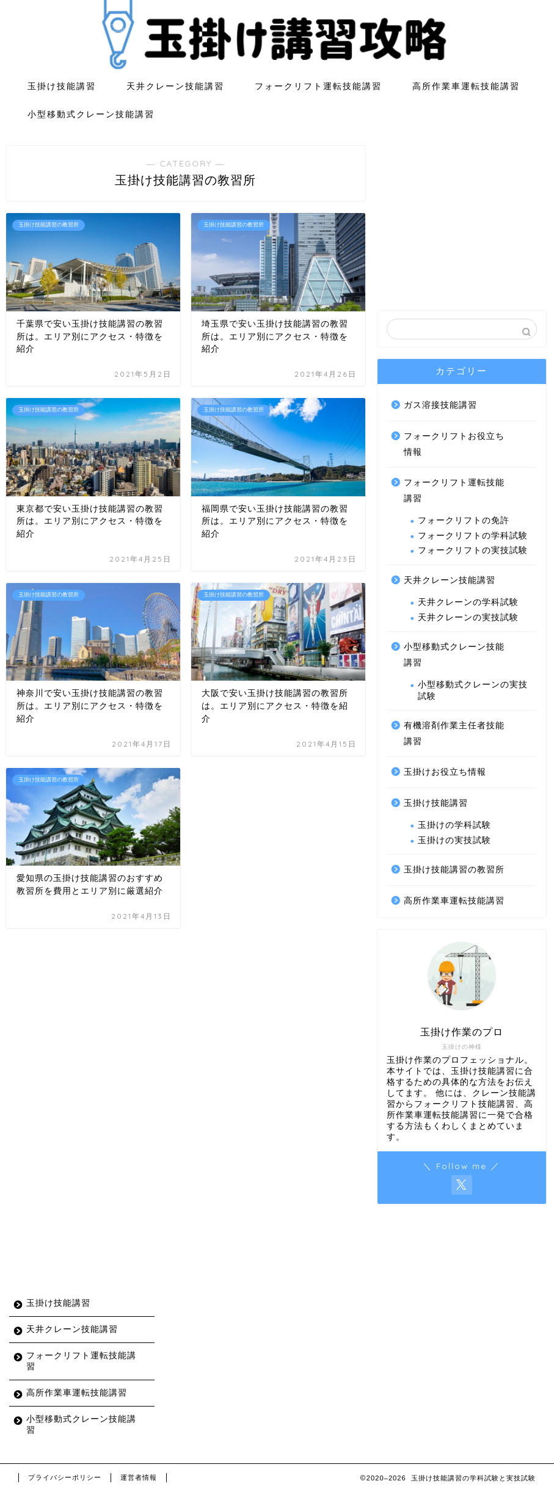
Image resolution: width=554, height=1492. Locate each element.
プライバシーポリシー (64, 1477)
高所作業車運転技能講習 (466, 86)
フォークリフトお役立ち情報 (454, 444)
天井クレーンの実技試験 (468, 617)
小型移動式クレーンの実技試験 (473, 690)
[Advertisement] (461, 222)
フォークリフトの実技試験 (473, 550)
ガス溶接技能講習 (440, 405)
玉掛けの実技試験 (454, 840)
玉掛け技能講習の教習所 (454, 869)
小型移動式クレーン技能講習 (91, 114)
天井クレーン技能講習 (175, 86)
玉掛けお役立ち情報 (445, 772)
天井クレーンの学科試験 (468, 602)
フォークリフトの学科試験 (473, 535)
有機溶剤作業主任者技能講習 (454, 733)
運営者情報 (138, 1477)
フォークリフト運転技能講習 (318, 86)
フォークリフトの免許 (463, 520)
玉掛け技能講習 (61, 86)
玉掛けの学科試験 (454, 825)
